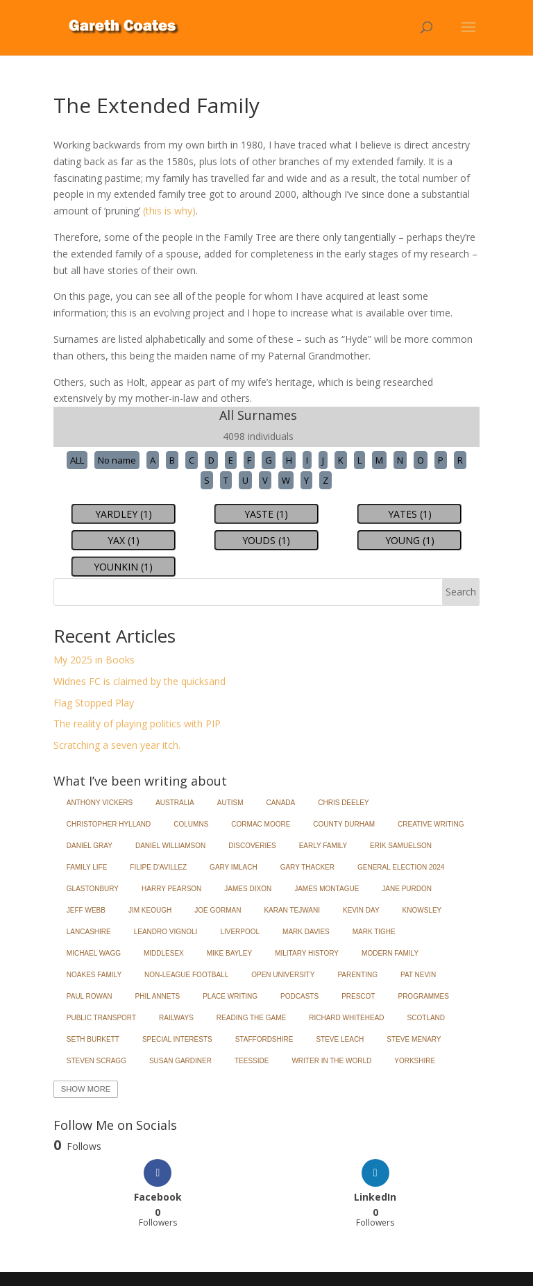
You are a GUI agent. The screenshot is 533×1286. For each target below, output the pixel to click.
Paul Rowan (89, 996)
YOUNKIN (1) (123, 566)
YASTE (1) (266, 514)
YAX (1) (123, 540)
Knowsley (422, 910)
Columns (191, 824)
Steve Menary (414, 1039)
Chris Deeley (343, 802)
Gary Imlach (233, 867)
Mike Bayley (229, 953)
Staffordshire (264, 1039)
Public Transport (101, 1018)
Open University (282, 975)
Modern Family (390, 953)
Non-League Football (186, 975)
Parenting (357, 975)
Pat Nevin (418, 975)
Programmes (423, 996)
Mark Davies (306, 932)
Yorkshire (414, 1061)
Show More (85, 1089)
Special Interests (177, 1039)
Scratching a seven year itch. (116, 745)
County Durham (344, 824)
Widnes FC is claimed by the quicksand (139, 681)
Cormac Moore (260, 824)
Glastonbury (93, 888)
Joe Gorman (217, 910)
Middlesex (164, 953)
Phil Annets (157, 996)
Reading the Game (251, 1018)
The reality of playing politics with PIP (137, 723)
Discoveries (252, 845)
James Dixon (247, 888)
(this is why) (169, 210)
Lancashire (89, 932)
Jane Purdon (407, 888)
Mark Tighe (374, 932)
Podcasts (299, 996)
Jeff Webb (86, 910)
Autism (230, 802)
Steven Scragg (96, 1061)
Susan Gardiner (180, 1061)
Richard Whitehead (346, 1018)
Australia (174, 802)
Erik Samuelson (401, 845)
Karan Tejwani (292, 910)
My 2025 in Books (94, 659)
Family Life (87, 867)
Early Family (323, 845)
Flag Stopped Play (93, 702)
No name (117, 460)
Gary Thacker (307, 867)
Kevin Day (361, 910)
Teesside (252, 1061)
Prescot (358, 996)
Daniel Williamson (170, 845)
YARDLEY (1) (123, 514)
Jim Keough (149, 910)
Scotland (426, 1018)
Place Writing (230, 996)
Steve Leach (340, 1039)
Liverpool (240, 932)
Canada (281, 802)
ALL (77, 460)
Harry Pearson (171, 888)
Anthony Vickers (100, 802)
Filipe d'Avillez (158, 867)
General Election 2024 (400, 867)
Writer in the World (331, 1061)
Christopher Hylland (109, 824)
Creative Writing (431, 824)
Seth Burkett (93, 1039)
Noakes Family (94, 975)
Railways (176, 1018)
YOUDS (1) (266, 540)
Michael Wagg (94, 953)
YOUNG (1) (409, 540)
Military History (307, 953)
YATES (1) (410, 514)
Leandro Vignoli (166, 932)
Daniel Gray (89, 845)
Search (461, 591)
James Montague (326, 888)
